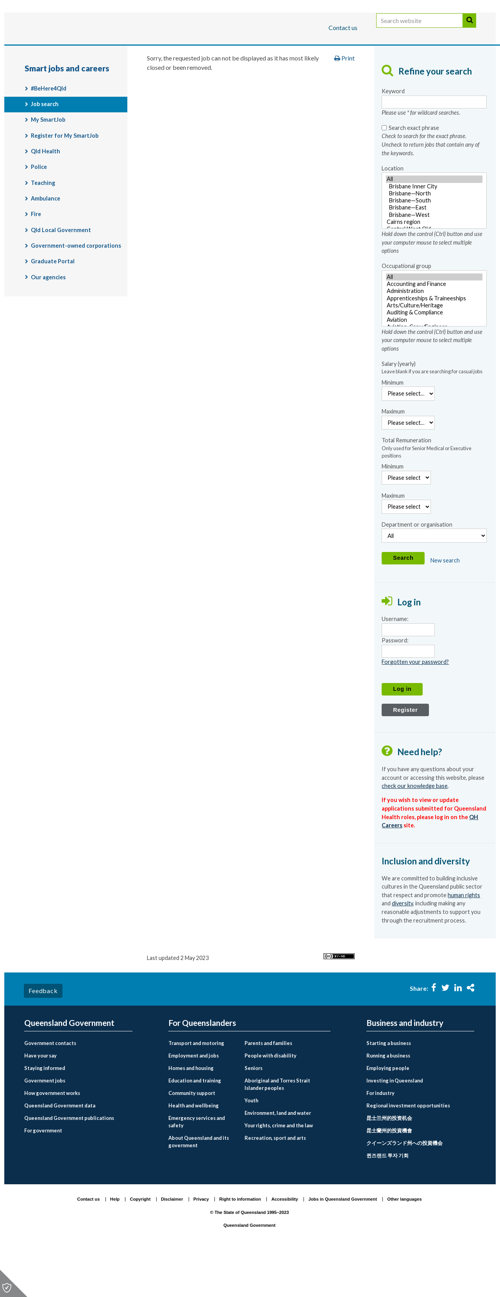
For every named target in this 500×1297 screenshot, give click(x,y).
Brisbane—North (434, 237)
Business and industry (116, 52)
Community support (191, 1137)
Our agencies (48, 321)
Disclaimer (172, 1243)
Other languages (404, 1243)
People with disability (270, 1100)
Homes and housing (191, 1112)
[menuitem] (78, 1087)
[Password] (408, 695)
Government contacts (50, 1087)
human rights (464, 939)
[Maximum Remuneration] (406, 550)
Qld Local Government (61, 274)
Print (344, 102)
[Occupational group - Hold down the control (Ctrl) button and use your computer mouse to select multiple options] (434, 342)
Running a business (388, 1100)
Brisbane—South (434, 244)
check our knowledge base (415, 830)
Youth (251, 1144)
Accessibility (284, 1243)
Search (469, 28)
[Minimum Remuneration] (406, 522)
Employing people (387, 1112)
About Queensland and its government (198, 1185)
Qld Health (45, 195)
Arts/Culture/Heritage (434, 349)
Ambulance (45, 242)
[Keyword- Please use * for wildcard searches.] (434, 146)
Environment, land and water (278, 1157)
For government (43, 1174)
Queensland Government (69, 1067)
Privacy (201, 1243)
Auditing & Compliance (434, 356)
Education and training (194, 1124)
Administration (434, 335)
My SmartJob (48, 163)
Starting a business (388, 1087)
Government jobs (44, 1124)
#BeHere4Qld (48, 132)
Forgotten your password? (415, 706)
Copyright (140, 1243)
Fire (36, 258)
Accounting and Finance (434, 328)
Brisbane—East (434, 251)
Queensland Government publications (69, 1162)
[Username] (408, 673)
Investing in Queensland (394, 1124)
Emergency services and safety (196, 1166)
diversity (402, 947)
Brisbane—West (434, 259)
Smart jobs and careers (323, 75)
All (434, 223)
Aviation (434, 363)
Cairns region (434, 266)
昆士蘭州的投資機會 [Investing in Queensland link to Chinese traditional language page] (389, 1174)
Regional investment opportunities (408, 1149)
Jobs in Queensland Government (343, 1243)
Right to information (240, 1243)
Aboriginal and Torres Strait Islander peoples (277, 1128)
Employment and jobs (245, 75)
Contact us (343, 27)
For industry (380, 1137)
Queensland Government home (84, 75)
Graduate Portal (53, 305)
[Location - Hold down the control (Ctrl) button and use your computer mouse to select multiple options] (434, 244)
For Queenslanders (50, 52)
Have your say (40, 1100)
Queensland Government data (59, 1149)
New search (445, 604)
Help (115, 1243)
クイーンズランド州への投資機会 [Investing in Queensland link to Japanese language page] (404, 1187)
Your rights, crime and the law (279, 1169)
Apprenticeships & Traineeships (434, 342)
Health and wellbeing (193, 1149)
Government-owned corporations (76, 289)
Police (39, 211)
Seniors (253, 1112)
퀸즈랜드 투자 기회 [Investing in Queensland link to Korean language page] (387, 1199)
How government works (52, 1137)
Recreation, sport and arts (275, 1182)
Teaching (43, 227)
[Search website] (419, 28)
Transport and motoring (196, 1087)
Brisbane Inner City (434, 230)
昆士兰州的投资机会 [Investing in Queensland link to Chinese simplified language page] (389, 1162)
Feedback (43, 1034)
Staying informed (44, 1112)
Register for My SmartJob (64, 179)
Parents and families (268, 1087)
